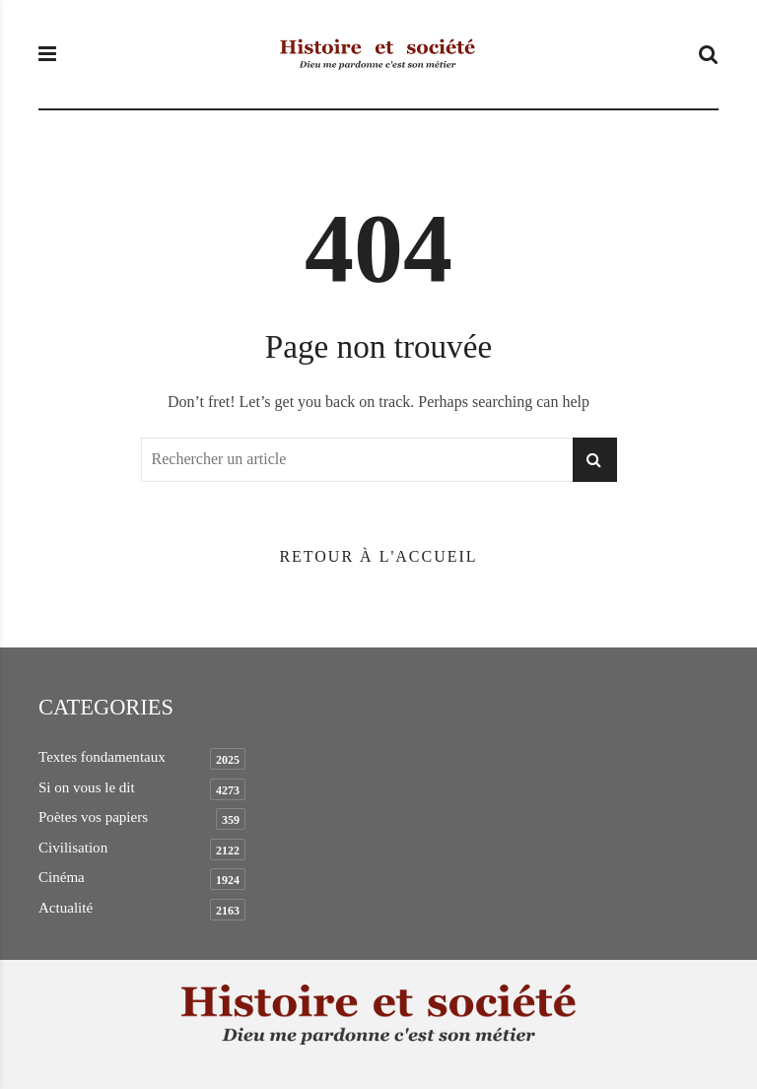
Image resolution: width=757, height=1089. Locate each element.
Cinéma (61, 877)
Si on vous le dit (86, 787)
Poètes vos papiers (93, 817)
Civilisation (72, 847)
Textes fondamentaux (102, 757)
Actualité (65, 908)
